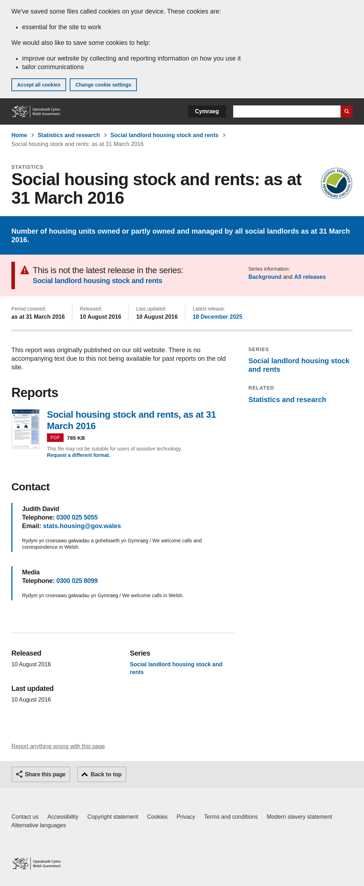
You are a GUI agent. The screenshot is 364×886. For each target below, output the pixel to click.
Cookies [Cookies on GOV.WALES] (157, 817)
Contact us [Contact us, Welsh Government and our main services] (24, 817)
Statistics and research (69, 135)
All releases (310, 277)
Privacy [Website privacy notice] (186, 817)
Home (19, 135)
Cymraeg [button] (207, 111)
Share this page (45, 774)
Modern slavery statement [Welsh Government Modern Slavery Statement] (299, 817)
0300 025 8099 (76, 580)
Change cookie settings (103, 85)
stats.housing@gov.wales (82, 526)
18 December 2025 (217, 317)
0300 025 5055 (76, 517)
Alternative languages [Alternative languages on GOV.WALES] (38, 825)
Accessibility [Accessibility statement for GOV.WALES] (62, 817)
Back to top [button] (106, 774)
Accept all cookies (38, 85)
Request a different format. (78, 455)
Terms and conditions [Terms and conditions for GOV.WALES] (231, 817)
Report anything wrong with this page (58, 746)
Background (265, 277)
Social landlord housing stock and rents (165, 135)
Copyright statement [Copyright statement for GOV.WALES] (112, 817)
